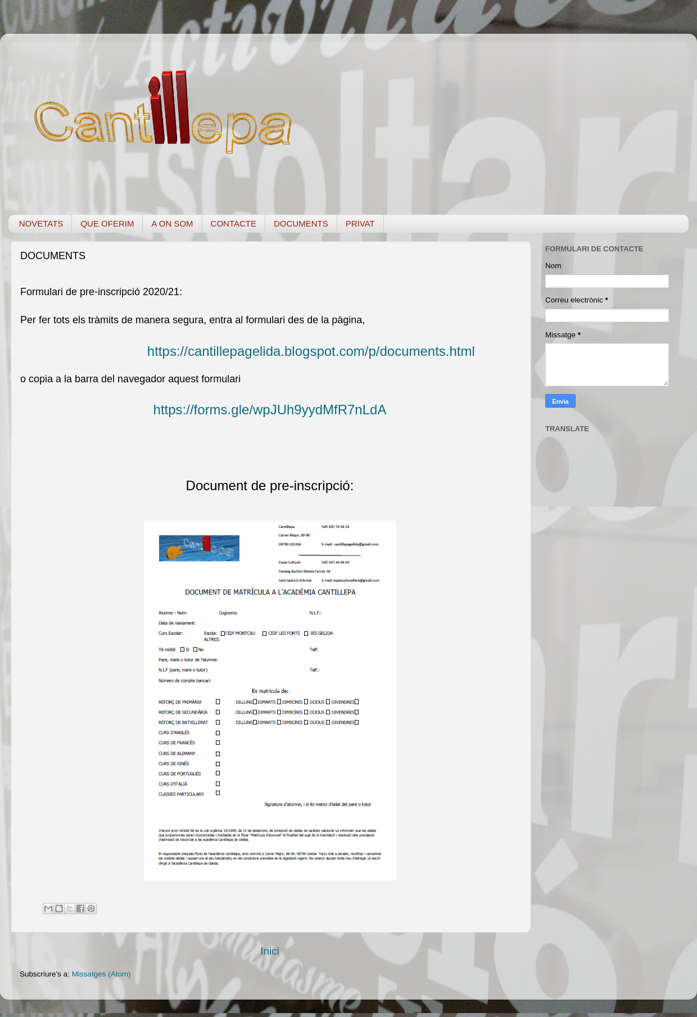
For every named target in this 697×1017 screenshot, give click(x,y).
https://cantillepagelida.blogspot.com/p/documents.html (311, 351)
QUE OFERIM (107, 223)
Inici (269, 951)
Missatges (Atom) (101, 974)
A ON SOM (172, 223)
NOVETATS (41, 223)
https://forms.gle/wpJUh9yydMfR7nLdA (270, 409)
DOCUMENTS (301, 223)
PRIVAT (360, 223)
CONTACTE (233, 223)
